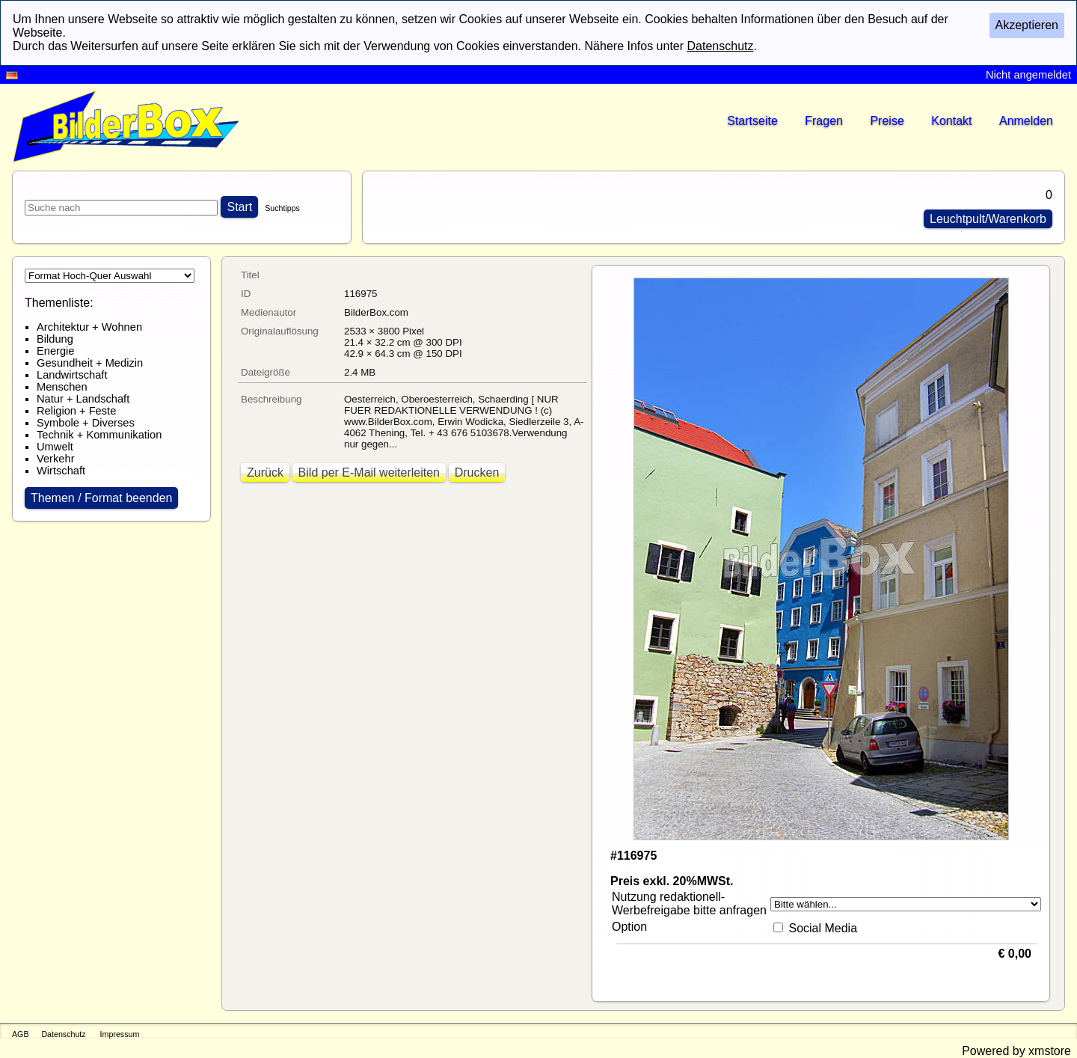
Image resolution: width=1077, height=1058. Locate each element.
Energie (56, 351)
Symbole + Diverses (86, 423)
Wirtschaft (61, 471)
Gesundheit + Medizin (90, 363)
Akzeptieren (1027, 25)
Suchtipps (282, 208)
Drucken (477, 472)
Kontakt (951, 120)
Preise (886, 120)
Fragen (824, 120)
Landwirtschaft (72, 375)
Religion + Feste (76, 411)
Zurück (265, 472)
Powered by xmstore (1016, 1051)
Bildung (55, 339)
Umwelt (55, 447)
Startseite (752, 120)
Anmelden (1026, 120)
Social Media (822, 928)
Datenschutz (63, 1034)
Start (239, 207)
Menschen (62, 387)
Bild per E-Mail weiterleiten (369, 472)
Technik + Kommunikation (99, 435)
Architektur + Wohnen (89, 327)
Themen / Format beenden (101, 498)
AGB (20, 1034)
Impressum (120, 1034)
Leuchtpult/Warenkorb (988, 218)
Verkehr (56, 459)
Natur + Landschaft (83, 399)
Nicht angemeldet (1028, 75)
